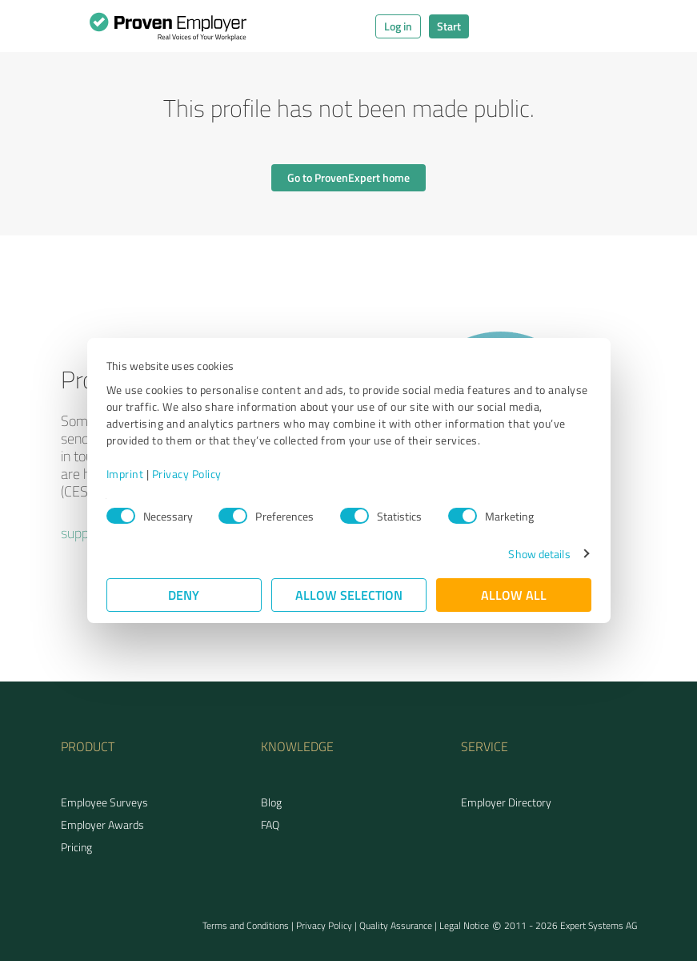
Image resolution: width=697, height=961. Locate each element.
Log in (398, 26)
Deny (183, 594)
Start (449, 26)
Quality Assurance (395, 925)
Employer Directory (506, 802)
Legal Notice (464, 925)
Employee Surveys (104, 802)
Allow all (514, 594)
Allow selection (349, 594)
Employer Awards (102, 824)
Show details (539, 553)
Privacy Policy (187, 473)
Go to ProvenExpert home (348, 177)
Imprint (125, 473)
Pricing (76, 846)
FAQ (270, 824)
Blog (271, 802)
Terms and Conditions (245, 925)
